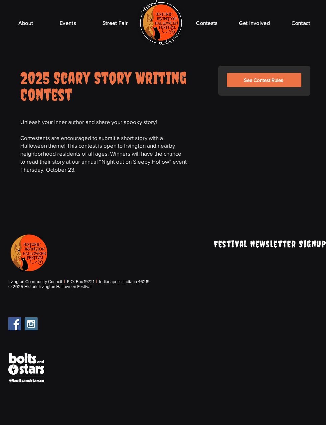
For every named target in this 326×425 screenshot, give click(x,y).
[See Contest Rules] (264, 80)
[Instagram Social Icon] (31, 323)
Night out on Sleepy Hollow (135, 161)
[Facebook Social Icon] (14, 323)
